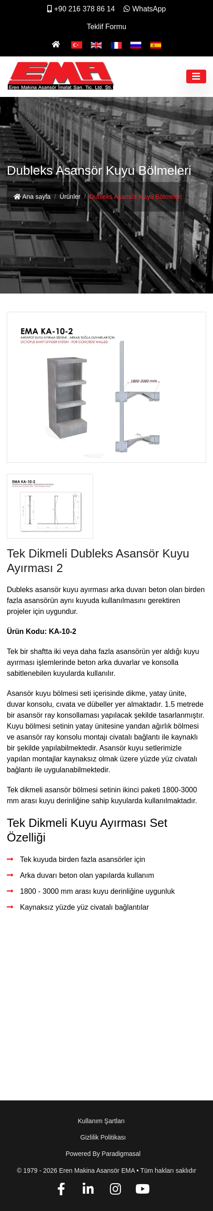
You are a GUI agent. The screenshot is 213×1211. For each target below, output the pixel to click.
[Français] (116, 44)
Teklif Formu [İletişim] (106, 26)
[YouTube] (142, 1191)
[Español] (155, 44)
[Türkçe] (76, 44)
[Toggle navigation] (196, 76)
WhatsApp (145, 9)
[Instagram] (116, 1191)
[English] (96, 44)
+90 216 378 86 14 (81, 9)
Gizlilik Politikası (103, 1137)
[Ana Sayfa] (57, 44)
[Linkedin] (88, 1191)
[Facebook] (61, 1191)
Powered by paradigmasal (103, 1153)
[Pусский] (135, 44)
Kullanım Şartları (101, 1121)
